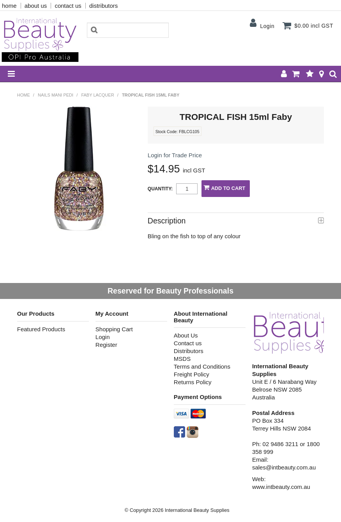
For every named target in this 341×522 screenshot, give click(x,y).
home (9, 6)
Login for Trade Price (175, 155)
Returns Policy (193, 382)
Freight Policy (191, 374)
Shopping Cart (114, 329)
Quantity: (160, 188)
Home (23, 95)
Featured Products (41, 329)
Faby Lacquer (97, 95)
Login (267, 26)
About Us (186, 335)
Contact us (188, 343)
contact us (68, 6)
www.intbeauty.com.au (281, 486)
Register (106, 344)
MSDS (182, 358)
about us (36, 6)
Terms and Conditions (202, 366)
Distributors (188, 351)
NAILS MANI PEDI (55, 95)
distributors (103, 6)
